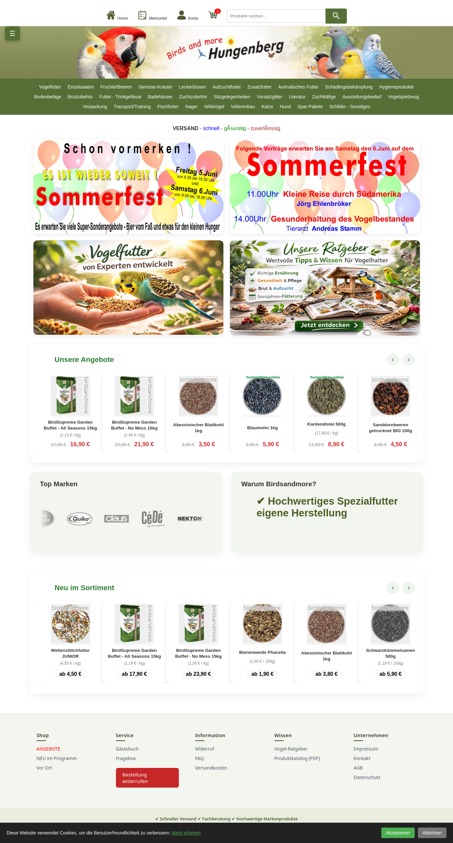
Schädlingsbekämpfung (349, 87)
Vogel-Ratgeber (291, 755)
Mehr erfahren (186, 832)
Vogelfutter (50, 87)
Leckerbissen (192, 87)
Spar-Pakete (310, 106)
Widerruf (204, 755)
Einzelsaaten (80, 87)
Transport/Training (132, 106)
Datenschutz (367, 783)
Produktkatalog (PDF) (297, 764)
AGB (358, 774)
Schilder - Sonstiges (350, 106)
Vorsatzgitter (269, 96)
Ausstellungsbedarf (361, 96)
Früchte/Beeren (116, 87)
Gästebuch (127, 755)
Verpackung (95, 106)
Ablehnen (432, 832)
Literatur (297, 96)
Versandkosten (211, 774)
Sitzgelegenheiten (232, 96)
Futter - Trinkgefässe (120, 96)
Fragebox (126, 764)
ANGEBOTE (49, 755)
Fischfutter (168, 106)
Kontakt (362, 764)
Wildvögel (214, 106)
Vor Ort (44, 774)
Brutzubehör (80, 96)
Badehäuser (160, 96)
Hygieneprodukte (396, 87)
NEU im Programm (57, 764)
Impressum (366, 755)
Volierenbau (243, 106)
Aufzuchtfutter (227, 87)
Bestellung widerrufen (135, 784)
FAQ (199, 764)
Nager (191, 106)
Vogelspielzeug (403, 96)
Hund (285, 106)
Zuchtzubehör (193, 96)
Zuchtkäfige (324, 96)
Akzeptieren (398, 832)
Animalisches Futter (298, 87)
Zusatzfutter (259, 87)
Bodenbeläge (47, 96)
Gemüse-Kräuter (155, 87)
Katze (267, 106)
